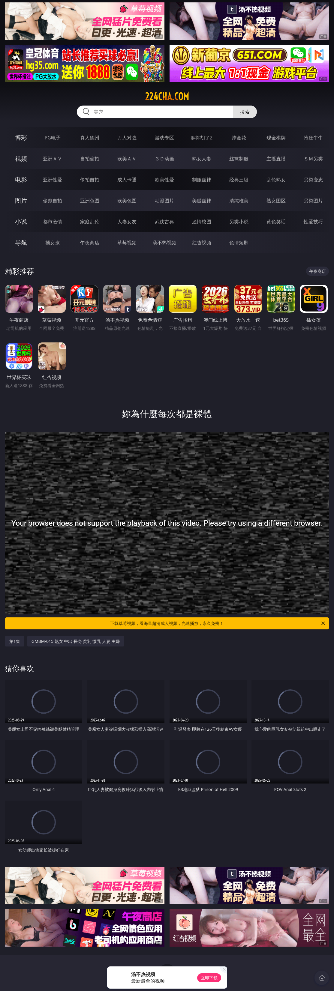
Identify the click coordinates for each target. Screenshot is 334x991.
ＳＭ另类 (313, 158)
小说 (21, 221)
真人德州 (89, 137)
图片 (21, 200)
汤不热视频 (164, 242)
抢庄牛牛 (313, 137)
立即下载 (209, 978)
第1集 (14, 641)
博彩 (21, 137)
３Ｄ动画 (164, 158)
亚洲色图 (89, 200)
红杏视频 (201, 242)
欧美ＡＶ (127, 158)
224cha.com (167, 97)
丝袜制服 (238, 158)
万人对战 (127, 137)
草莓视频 (127, 242)
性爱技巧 (313, 221)
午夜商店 (89, 242)
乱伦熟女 (276, 179)
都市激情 (52, 221)
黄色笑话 (276, 221)
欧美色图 (127, 200)
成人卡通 (127, 179)
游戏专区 (164, 137)
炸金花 (239, 137)
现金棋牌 (276, 137)
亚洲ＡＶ (52, 158)
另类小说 (238, 221)
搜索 (245, 112)
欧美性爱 (164, 179)
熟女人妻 (201, 158)
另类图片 (313, 200)
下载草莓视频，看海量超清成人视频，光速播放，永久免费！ (218, 623)
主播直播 (276, 158)
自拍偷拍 (89, 158)
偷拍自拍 (89, 179)
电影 (21, 179)
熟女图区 (276, 200)
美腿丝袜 (201, 200)
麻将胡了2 (201, 137)
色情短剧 (238, 242)
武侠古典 (164, 221)
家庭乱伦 (89, 221)
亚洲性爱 (52, 179)
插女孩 (52, 242)
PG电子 (52, 137)
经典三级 (238, 179)
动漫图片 (164, 200)
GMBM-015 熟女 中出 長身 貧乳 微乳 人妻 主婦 (76, 641)
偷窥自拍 (52, 200)
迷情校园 (201, 221)
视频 (21, 158)
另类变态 (313, 179)
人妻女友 (127, 221)
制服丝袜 (201, 179)
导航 (21, 242)
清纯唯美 (238, 200)
